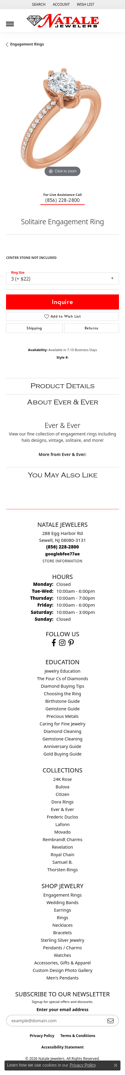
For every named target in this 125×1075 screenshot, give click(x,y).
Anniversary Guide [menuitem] (62, 746)
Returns (91, 328)
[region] (62, 121)
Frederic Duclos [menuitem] (62, 817)
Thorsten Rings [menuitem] (62, 869)
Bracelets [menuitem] (62, 932)
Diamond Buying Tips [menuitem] (62, 686)
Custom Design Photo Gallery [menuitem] (62, 970)
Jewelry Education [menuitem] (62, 671)
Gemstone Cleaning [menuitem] (62, 739)
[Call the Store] (62, 547)
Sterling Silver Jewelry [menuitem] (62, 940)
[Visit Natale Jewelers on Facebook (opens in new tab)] (54, 642)
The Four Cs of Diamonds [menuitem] (62, 678)
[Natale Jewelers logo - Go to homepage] (63, 21)
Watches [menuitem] (62, 955)
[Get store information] (62, 561)
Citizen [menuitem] (63, 794)
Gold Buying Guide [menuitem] (62, 754)
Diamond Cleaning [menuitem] (62, 731)
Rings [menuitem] (62, 917)
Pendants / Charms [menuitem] (62, 948)
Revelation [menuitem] (62, 847)
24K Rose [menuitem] (62, 779)
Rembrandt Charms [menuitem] (62, 839)
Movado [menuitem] (62, 832)
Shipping (34, 328)
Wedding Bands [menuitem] (62, 902)
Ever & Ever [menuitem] (62, 809)
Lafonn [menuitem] (62, 824)
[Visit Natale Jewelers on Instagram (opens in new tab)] (62, 642)
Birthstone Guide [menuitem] (62, 701)
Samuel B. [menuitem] (62, 862)
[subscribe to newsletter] (110, 1020)
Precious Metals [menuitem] (62, 716)
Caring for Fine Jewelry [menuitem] (63, 724)
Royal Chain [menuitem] (62, 854)
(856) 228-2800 (62, 200)
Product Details (62, 386)
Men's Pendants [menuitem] (62, 978)
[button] (38, 4)
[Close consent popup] (115, 1065)
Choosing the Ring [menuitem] (62, 693)
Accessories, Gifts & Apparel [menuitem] (62, 963)
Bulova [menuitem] (63, 787)
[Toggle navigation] (10, 22)
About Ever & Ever (62, 402)
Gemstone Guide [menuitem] (62, 709)
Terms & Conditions (77, 1035)
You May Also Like (62, 475)
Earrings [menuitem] (62, 910)
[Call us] (62, 554)
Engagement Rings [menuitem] (62, 895)
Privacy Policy (42, 1035)
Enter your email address (62, 1009)
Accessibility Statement (62, 1047)
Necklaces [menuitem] (62, 925)
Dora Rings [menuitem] (63, 802)
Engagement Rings (27, 44)
